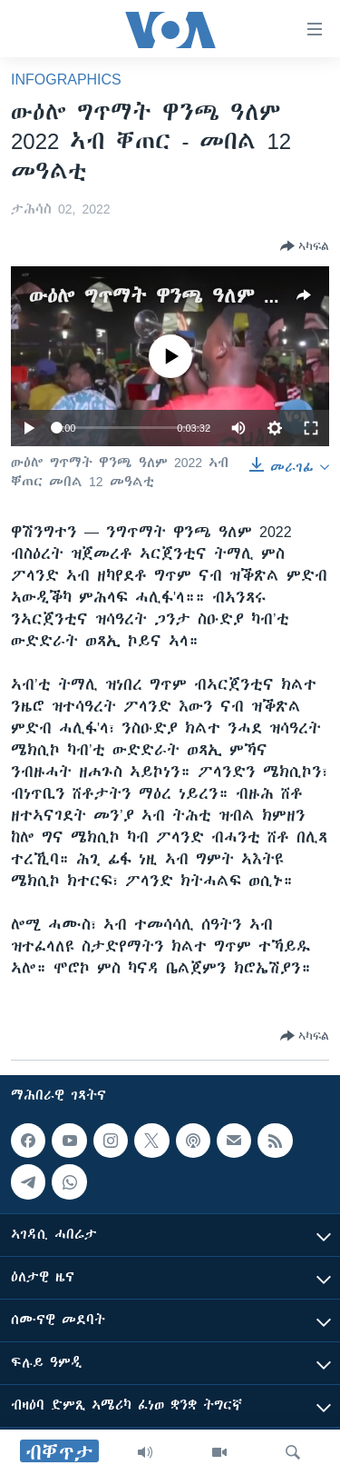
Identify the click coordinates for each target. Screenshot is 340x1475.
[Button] (304, 246)
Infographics (66, 79)
